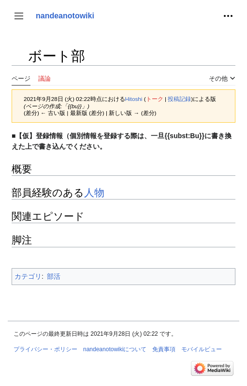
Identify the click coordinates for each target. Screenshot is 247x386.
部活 (53, 276)
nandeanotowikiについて (114, 349)
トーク (154, 99)
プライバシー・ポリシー (45, 349)
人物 (94, 192)
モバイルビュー (201, 349)
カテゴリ (28, 276)
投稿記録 (179, 99)
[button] (19, 16)
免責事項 (163, 349)
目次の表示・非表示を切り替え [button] (18, 61)
